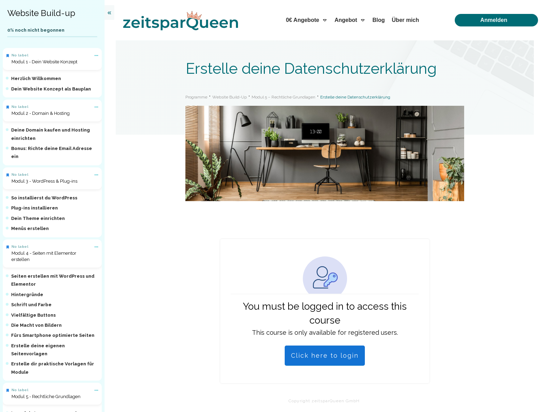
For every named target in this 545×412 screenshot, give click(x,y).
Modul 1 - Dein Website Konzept (44, 61)
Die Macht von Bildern (36, 325)
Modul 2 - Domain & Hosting (40, 113)
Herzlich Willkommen (36, 78)
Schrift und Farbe (31, 304)
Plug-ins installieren (34, 208)
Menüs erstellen (30, 228)
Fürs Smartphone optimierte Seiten (52, 335)
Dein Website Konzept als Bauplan (51, 89)
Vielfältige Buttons (33, 315)
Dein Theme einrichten (38, 218)
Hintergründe (27, 294)
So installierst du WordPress (44, 197)
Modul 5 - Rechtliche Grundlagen (45, 396)
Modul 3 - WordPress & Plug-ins (44, 181)
